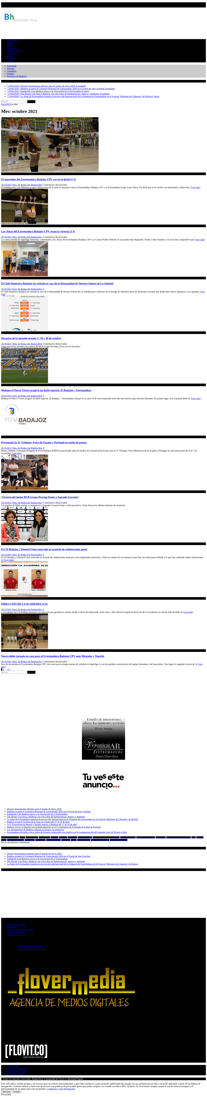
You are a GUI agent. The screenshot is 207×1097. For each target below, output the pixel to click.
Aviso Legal (12, 1066)
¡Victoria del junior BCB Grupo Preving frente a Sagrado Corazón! (39, 497)
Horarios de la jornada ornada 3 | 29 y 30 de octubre (31, 338)
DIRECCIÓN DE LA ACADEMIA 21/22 (24, 603)
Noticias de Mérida (16, 932)
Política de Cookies (16, 1074)
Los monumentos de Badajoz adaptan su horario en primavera (35, 829)
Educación (12, 53)
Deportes (11, 58)
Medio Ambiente (14, 50)
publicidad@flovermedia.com (31, 949)
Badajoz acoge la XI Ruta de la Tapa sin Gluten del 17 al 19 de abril (38, 822)
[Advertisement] (103, 29)
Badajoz (22, 837)
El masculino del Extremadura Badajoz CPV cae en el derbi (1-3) (38, 179)
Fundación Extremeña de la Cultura (178, 837)
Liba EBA (199, 837)
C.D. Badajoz (72, 837)
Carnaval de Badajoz (85, 837)
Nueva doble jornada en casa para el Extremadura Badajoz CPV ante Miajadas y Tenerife (52, 656)
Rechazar (6, 1092)
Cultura (10, 56)
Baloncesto (54, 837)
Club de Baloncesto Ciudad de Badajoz (106, 837)
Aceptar (16, 1092)
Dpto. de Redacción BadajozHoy (27, 185)
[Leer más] (195, 187)
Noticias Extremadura (17, 924)
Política (10, 43)
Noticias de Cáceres (16, 935)
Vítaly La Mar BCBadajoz (100, 840)
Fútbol (193, 837)
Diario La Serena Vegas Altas (20, 929)
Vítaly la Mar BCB (83, 840)
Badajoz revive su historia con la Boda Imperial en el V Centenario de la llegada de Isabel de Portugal (54, 827)
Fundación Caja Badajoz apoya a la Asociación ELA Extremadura (37, 814)
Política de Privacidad (17, 1069)
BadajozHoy (12, 40)
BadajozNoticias (44, 837)
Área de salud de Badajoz (118, 840)
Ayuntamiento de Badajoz (10, 837)
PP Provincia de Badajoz (15, 840)
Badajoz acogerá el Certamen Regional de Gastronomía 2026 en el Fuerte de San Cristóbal (48, 811)
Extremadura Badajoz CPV (145, 837)
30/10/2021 (6, 185)
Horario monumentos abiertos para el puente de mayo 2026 (34, 809)
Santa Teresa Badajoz (53, 840)
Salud (9, 45)
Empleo (10, 73)
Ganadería (11, 71)
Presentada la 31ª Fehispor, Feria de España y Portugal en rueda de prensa (44, 442)
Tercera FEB (65, 840)
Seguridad (11, 66)
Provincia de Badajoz (17, 76)
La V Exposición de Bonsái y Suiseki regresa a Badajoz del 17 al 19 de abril (42, 824)
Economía (11, 48)
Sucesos (10, 68)
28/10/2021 (6, 555)
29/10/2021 (6, 289)
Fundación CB (161, 837)
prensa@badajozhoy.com (30, 946)
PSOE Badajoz (40, 840)
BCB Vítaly (63, 837)
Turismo (11, 61)
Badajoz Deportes (32, 837)
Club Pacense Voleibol (128, 837)
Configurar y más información (61, 1089)
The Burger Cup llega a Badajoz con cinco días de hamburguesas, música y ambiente (46, 816)
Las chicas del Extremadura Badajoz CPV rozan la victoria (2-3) (38, 231)
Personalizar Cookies (16, 1071)
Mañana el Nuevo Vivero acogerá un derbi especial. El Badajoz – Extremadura (46, 390)
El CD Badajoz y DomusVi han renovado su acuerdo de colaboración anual (44, 549)
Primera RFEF (30, 840)
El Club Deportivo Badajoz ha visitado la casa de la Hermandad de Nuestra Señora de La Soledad (57, 283)
